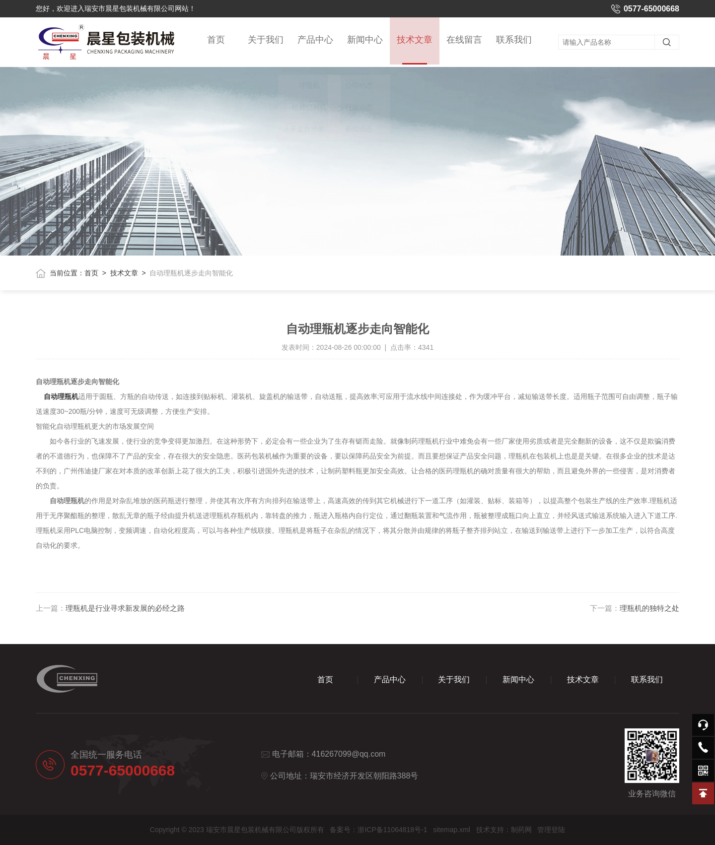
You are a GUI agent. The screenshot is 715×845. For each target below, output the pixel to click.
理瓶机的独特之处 (649, 608)
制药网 (521, 830)
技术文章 (414, 51)
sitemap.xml (451, 830)
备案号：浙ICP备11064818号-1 (378, 830)
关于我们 (266, 41)
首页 (216, 41)
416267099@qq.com (349, 754)
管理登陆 (551, 830)
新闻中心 (365, 41)
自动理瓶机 (61, 396)
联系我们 (514, 41)
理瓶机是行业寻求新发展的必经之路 (125, 608)
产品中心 (315, 41)
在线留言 (464, 41)
